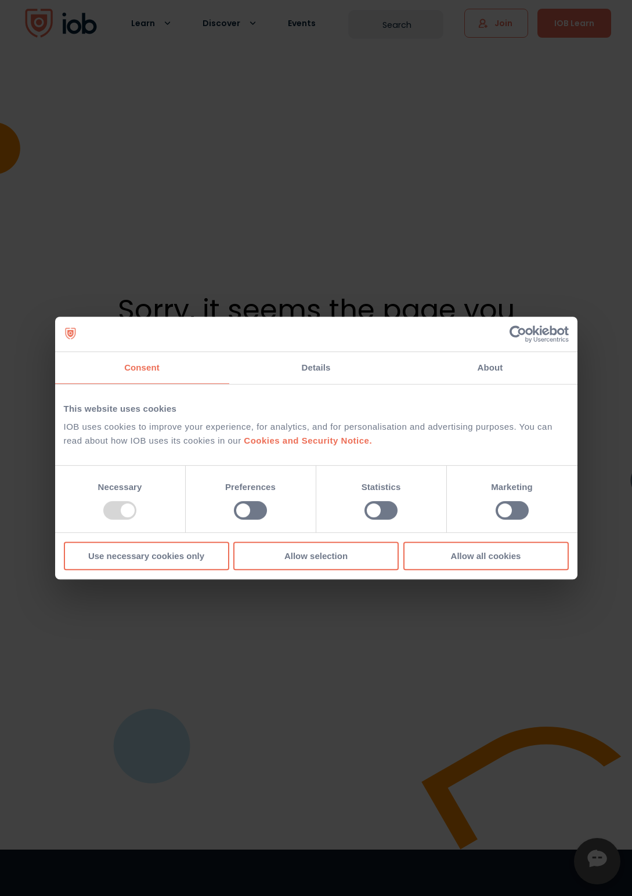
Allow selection (316, 556)
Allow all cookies (486, 556)
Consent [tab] (142, 367)
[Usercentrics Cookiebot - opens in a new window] (518, 334)
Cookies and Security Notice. (308, 440)
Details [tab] (316, 367)
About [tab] (490, 367)
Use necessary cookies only (146, 556)
